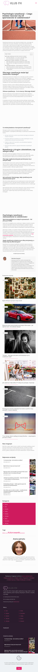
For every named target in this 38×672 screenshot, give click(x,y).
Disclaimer (31, 578)
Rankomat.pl (16, 601)
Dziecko (6, 509)
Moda (6, 518)
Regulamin (25, 578)
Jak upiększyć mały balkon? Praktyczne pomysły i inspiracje (18, 383)
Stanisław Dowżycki (15, 258)
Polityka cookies (18, 578)
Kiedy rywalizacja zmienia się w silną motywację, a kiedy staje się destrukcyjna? (19, 69)
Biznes (6, 504)
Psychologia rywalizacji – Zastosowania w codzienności (17, 65)
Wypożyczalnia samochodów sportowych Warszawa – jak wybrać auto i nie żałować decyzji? (17, 326)
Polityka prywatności (8, 578)
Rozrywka (7, 521)
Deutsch (22, 621)
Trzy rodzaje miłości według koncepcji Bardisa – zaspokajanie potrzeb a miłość (19, 436)
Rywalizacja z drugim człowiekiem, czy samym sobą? (16, 60)
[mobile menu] (36, 3)
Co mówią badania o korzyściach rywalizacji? (15, 58)
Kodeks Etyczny (11, 580)
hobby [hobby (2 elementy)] (6, 533)
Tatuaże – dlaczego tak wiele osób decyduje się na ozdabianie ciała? (15, 356)
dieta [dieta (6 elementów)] (3, 533)
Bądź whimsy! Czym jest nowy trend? (12, 300)
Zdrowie (6, 523)
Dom (6, 506)
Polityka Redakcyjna (21, 580)
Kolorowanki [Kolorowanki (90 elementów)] (14, 532)
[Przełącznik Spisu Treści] (30, 54)
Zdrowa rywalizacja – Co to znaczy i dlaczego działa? (17, 57)
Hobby (6, 511)
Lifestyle (6, 516)
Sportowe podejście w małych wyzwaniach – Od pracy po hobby (19, 66)
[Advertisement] (19, 116)
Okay (19, 668)
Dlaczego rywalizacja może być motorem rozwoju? (16, 56)
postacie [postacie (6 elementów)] (22, 533)
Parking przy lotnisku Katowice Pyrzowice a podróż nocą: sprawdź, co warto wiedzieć (17, 409)
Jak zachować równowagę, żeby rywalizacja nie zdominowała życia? (18, 63)
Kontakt (28, 580)
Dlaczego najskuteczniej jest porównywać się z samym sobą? (18, 61)
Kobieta (6, 513)
